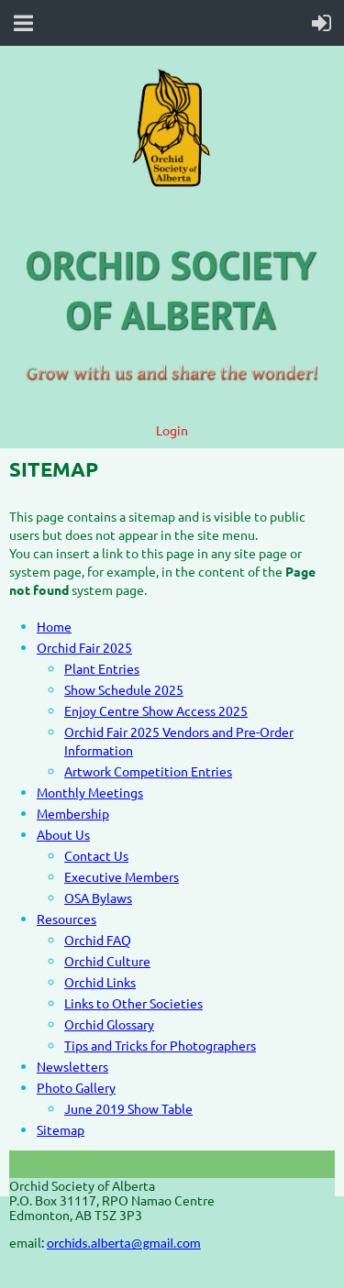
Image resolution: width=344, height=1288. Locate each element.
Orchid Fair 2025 (84, 647)
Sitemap (60, 1129)
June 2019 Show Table (128, 1108)
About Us (63, 834)
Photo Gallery (76, 1087)
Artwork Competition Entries (148, 771)
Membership (73, 813)
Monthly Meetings (90, 792)
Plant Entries (101, 668)
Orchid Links (100, 982)
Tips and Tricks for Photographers (160, 1045)
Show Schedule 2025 (123, 689)
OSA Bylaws (98, 897)
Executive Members (121, 876)
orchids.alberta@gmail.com (124, 1243)
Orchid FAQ (97, 939)
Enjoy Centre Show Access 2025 (156, 710)
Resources (66, 918)
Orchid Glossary (109, 1024)
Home (54, 626)
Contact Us (96, 855)
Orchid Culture (107, 960)
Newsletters (72, 1066)
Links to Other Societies (133, 1003)
